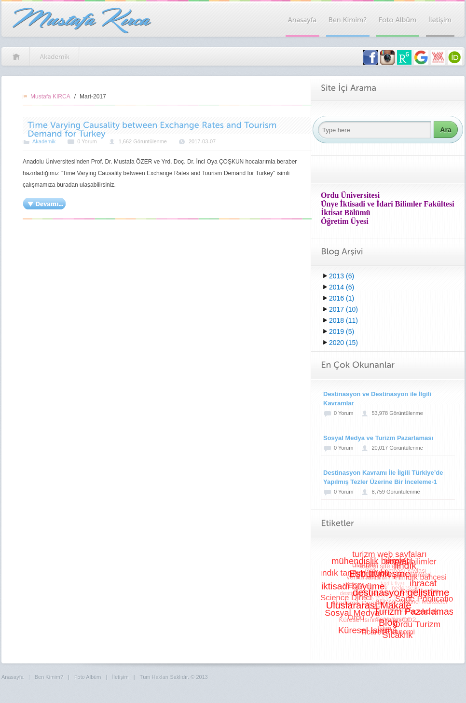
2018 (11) (343, 320)
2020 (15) (343, 342)
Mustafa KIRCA (50, 96)
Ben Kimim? (49, 677)
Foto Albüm (87, 677)
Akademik (43, 141)
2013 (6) (341, 276)
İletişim (120, 677)
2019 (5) (341, 331)
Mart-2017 (93, 96)
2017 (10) (343, 309)
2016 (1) (341, 298)
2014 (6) (341, 287)
